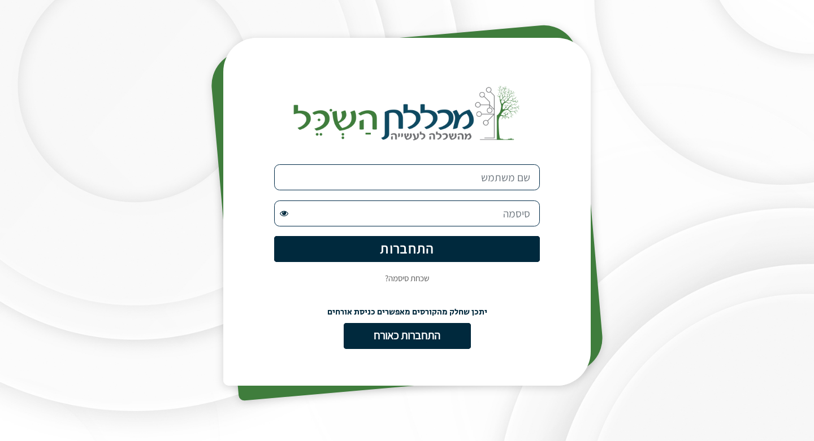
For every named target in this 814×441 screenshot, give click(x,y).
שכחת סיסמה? (407, 278)
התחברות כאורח (407, 335)
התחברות (407, 248)
